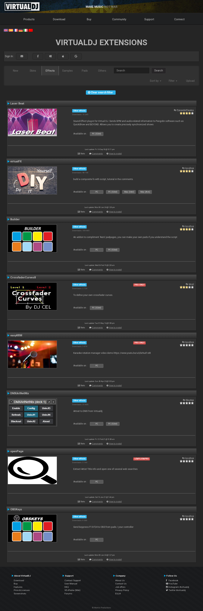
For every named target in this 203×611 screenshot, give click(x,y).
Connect (179, 19)
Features (18, 587)
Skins (33, 70)
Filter (173, 80)
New (15, 70)
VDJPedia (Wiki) (72, 590)
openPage (16, 451)
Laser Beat (17, 103)
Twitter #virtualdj (176, 590)
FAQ (66, 587)
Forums (68, 593)
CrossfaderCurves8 (23, 277)
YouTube (171, 583)
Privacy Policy (122, 590)
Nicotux (190, 400)
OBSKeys (16, 509)
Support (149, 19)
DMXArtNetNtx (19, 393)
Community (119, 19)
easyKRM (16, 335)
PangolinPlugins (185, 110)
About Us (120, 580)
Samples (67, 70)
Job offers (120, 587)
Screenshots (20, 593)
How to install (115, 153)
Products (29, 19)
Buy (89, 19)
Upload (190, 80)
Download (59, 19)
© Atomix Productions (101, 608)
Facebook (172, 580)
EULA (118, 593)
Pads (85, 70)
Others (102, 70)
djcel (191, 284)
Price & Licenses (22, 590)
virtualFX (16, 161)
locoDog (189, 168)
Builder (15, 219)
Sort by (155, 80)
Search (158, 70)
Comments (97, 153)
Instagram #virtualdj (177, 587)
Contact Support (72, 580)
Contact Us (120, 583)
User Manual (70, 583)
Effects (50, 70)
